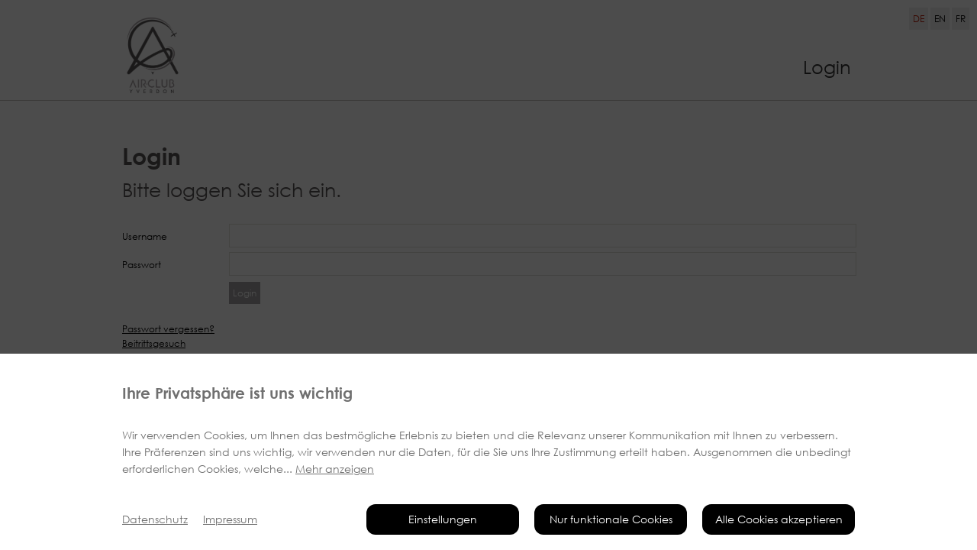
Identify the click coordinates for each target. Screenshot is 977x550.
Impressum (230, 519)
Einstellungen (442, 519)
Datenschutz (155, 519)
